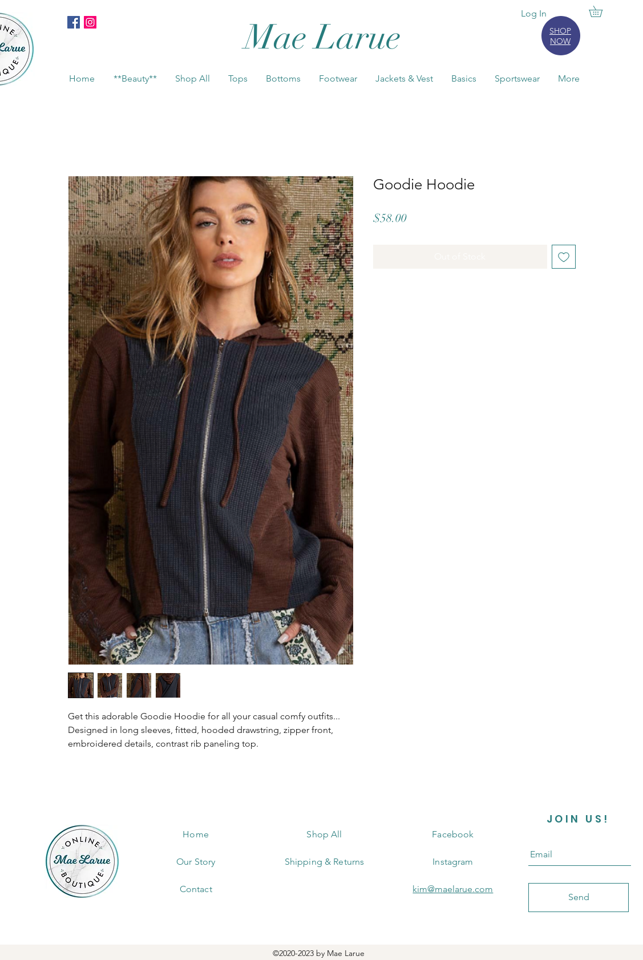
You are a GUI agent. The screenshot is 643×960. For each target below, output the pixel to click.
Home (196, 834)
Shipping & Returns (325, 861)
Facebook (453, 834)
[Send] (578, 897)
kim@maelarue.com (453, 889)
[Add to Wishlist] (564, 257)
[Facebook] (73, 22)
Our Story (195, 861)
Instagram (452, 861)
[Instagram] (90, 22)
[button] (601, 11)
